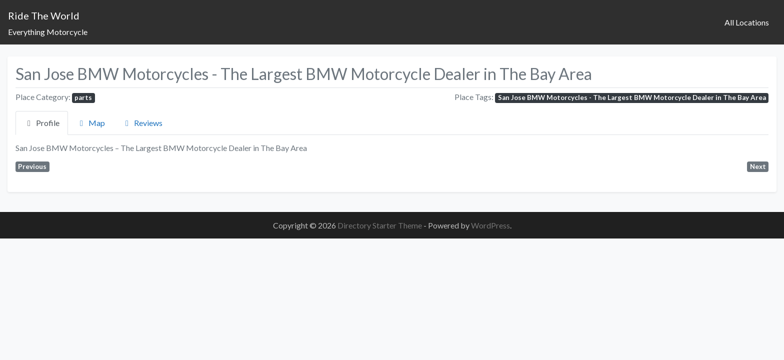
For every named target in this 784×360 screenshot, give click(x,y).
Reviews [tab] (142, 123)
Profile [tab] (42, 123)
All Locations (746, 22)
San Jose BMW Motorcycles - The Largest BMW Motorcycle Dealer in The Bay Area (632, 98)
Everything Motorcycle (48, 31)
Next (758, 166)
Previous (32, 166)
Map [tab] (90, 123)
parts (83, 98)
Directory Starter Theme (381, 225)
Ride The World (44, 16)
